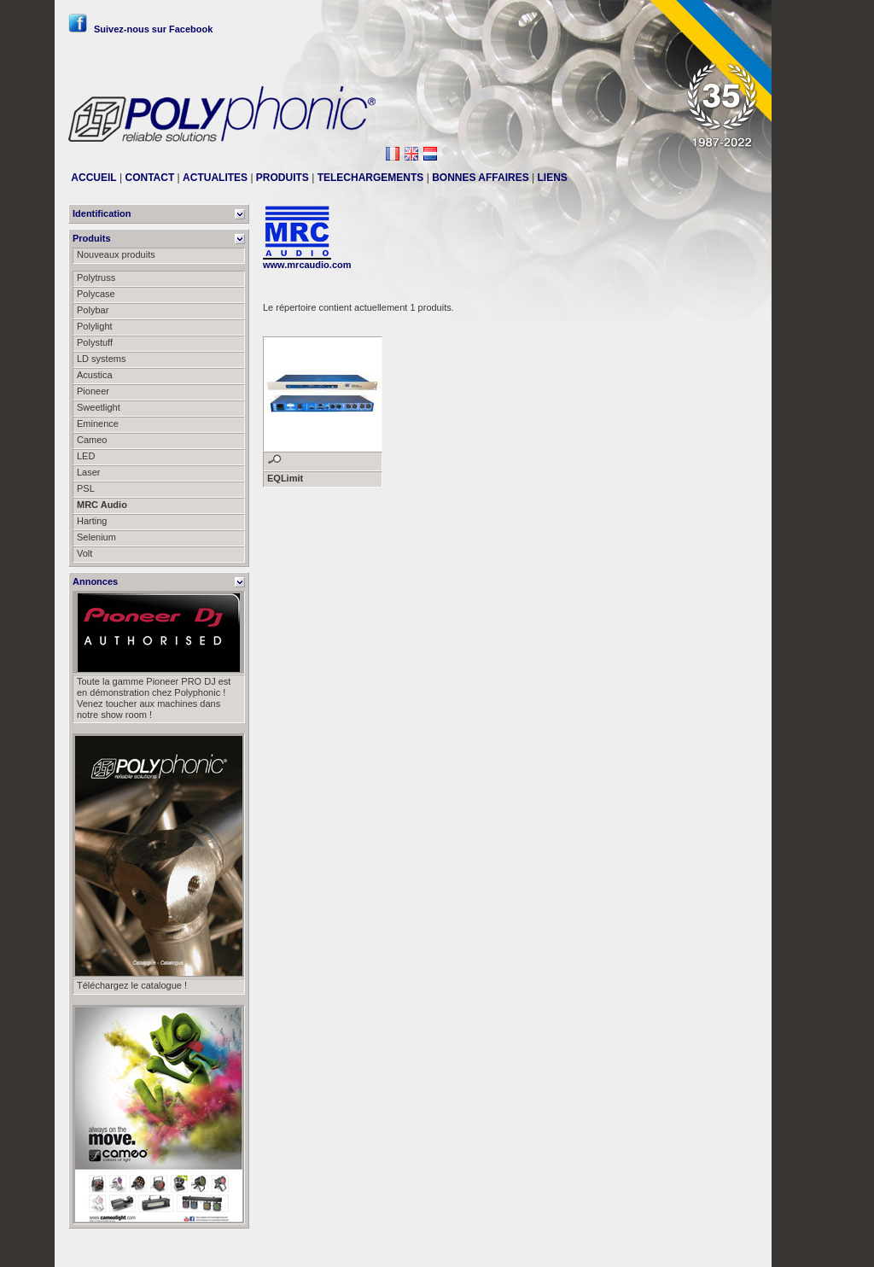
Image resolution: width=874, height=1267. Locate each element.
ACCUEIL (93, 178)
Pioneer (93, 391)
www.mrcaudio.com (307, 265)
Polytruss (96, 277)
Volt (84, 553)
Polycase (96, 294)
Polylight (95, 326)
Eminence (98, 423)
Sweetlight (98, 407)
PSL (86, 488)
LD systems (101, 358)
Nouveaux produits (116, 254)
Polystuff (95, 342)
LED (86, 456)
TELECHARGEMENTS (371, 178)
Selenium (96, 537)
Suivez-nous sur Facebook (140, 29)
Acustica (95, 375)
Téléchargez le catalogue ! (132, 985)
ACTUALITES (215, 178)
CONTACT (149, 178)
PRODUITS (282, 178)
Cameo (92, 440)
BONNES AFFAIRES (480, 178)
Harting (92, 521)
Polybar (92, 310)
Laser (89, 472)
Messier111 (733, 1247)
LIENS (553, 178)
